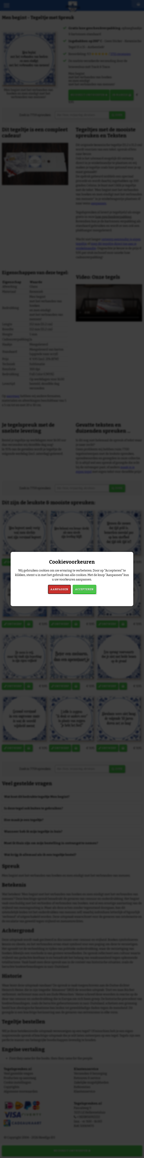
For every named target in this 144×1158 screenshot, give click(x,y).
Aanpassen (59, 589)
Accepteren (84, 589)
